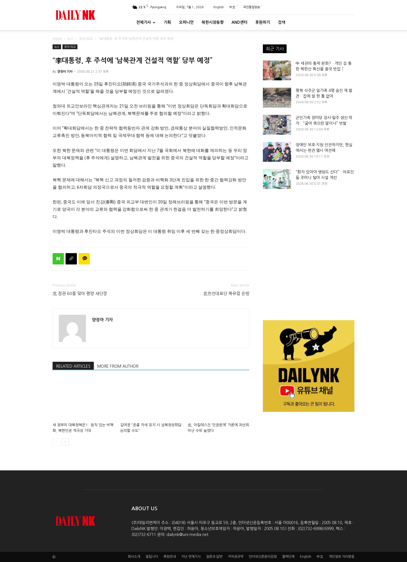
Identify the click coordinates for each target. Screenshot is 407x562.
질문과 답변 (214, 556)
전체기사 (145, 22)
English (218, 7)
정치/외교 (86, 38)
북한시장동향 (213, 22)
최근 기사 (275, 48)
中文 (233, 7)
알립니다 (152, 556)
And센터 (239, 22)
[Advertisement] (308, 255)
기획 (167, 22)
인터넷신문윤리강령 (263, 556)
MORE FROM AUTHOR (117, 366)
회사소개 (134, 556)
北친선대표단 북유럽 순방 (226, 293)
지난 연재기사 (191, 556)
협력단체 (288, 556)
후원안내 (169, 556)
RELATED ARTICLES (73, 366)
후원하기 (262, 22)
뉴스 (70, 38)
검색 (281, 22)
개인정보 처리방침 (341, 556)
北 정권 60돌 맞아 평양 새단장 (80, 293)
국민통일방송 (252, 7)
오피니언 (186, 22)
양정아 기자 (64, 71)
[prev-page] (56, 441)
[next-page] (65, 441)
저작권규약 (235, 556)
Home (57, 38)
